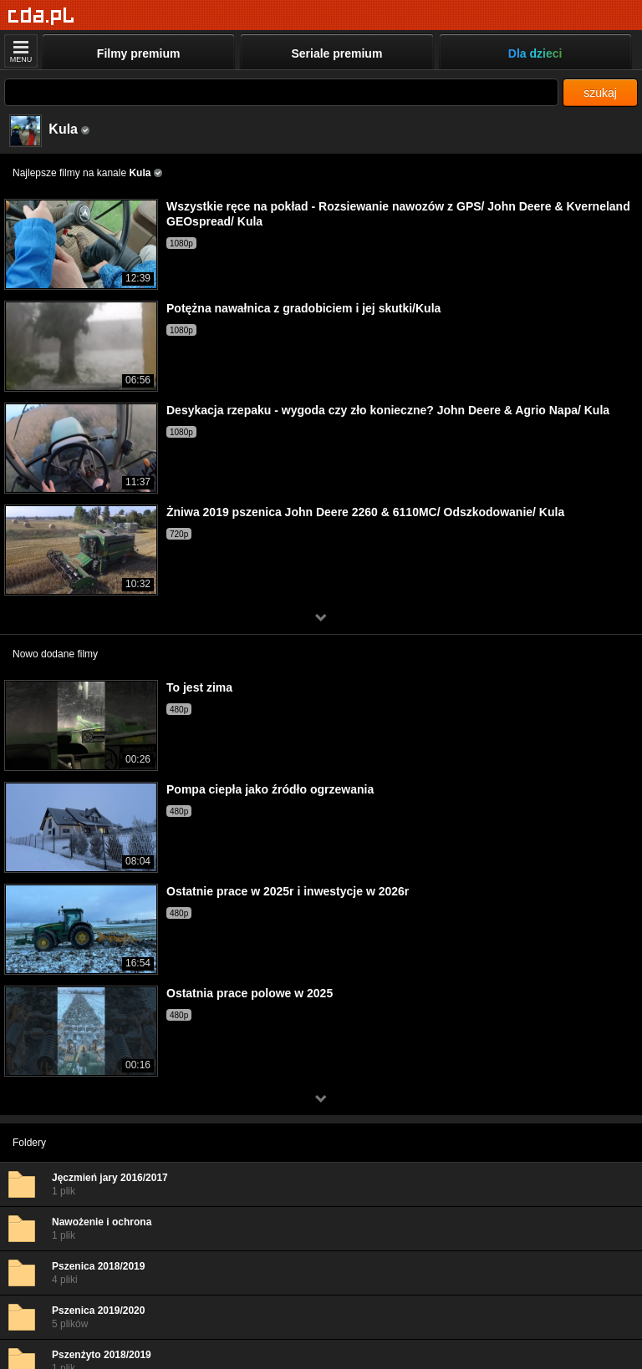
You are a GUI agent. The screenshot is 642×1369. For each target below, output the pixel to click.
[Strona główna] (41, 16)
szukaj (600, 92)
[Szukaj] (281, 92)
